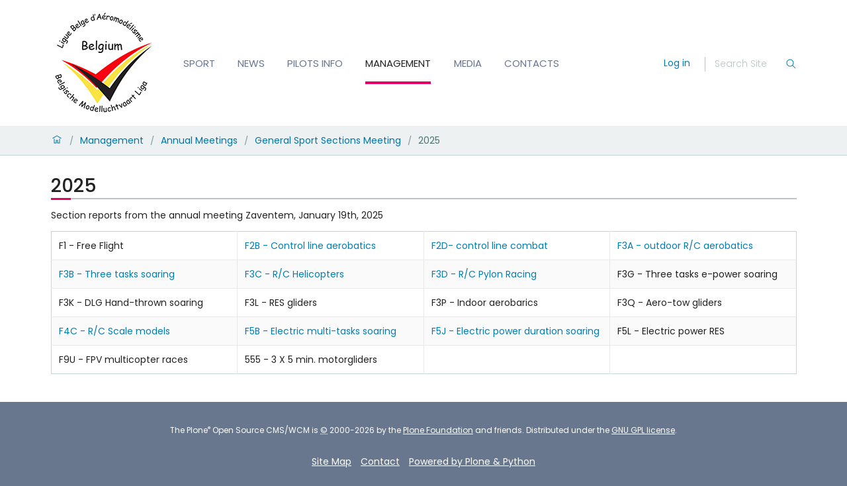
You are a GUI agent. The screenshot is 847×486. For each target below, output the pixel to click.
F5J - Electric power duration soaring (515, 331)
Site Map (331, 461)
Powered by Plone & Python (472, 461)
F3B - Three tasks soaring (117, 274)
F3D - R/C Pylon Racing (484, 274)
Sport (199, 63)
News (251, 63)
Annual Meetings (199, 140)
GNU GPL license (643, 430)
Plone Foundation (438, 430)
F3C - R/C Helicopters (294, 274)
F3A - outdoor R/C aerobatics (685, 245)
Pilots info (315, 63)
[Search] (750, 64)
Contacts (531, 63)
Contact (380, 461)
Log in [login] (677, 63)
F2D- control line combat (489, 245)
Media (468, 63)
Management (398, 63)
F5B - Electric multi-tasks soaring (320, 331)
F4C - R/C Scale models (114, 331)
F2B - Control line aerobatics (310, 245)
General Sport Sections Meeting (328, 140)
